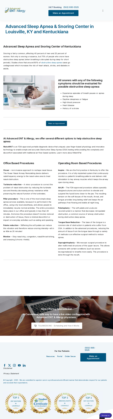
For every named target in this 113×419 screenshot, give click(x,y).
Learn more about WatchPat (69, 153)
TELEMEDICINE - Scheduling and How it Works (56, 326)
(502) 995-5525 (71, 7)
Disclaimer (7, 368)
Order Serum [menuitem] (70, 356)
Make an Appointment (63, 13)
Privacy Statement (11, 373)
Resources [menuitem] (50, 356)
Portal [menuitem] (59, 356)
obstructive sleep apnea (51, 62)
